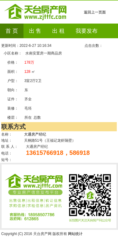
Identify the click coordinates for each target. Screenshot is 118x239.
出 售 (35, 31)
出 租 (58, 31)
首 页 (11, 31)
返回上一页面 (95, 12)
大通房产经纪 (35, 134)
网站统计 (75, 234)
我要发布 (87, 31)
